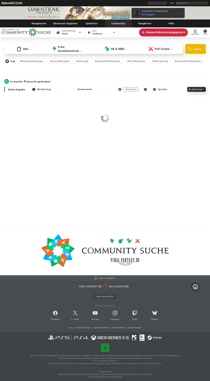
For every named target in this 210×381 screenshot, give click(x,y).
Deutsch (183, 3)
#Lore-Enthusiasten (59, 61)
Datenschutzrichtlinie (101, 328)
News (76, 319)
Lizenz (71, 328)
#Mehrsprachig (160, 61)
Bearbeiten (196, 89)
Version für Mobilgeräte (106, 278)
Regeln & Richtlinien (83, 328)
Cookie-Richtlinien (118, 328)
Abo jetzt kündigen (134, 328)
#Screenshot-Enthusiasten (188, 61)
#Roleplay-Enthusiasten (31, 61)
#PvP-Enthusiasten (136, 61)
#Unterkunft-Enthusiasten (107, 61)
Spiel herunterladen (105, 296)
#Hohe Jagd (82, 61)
